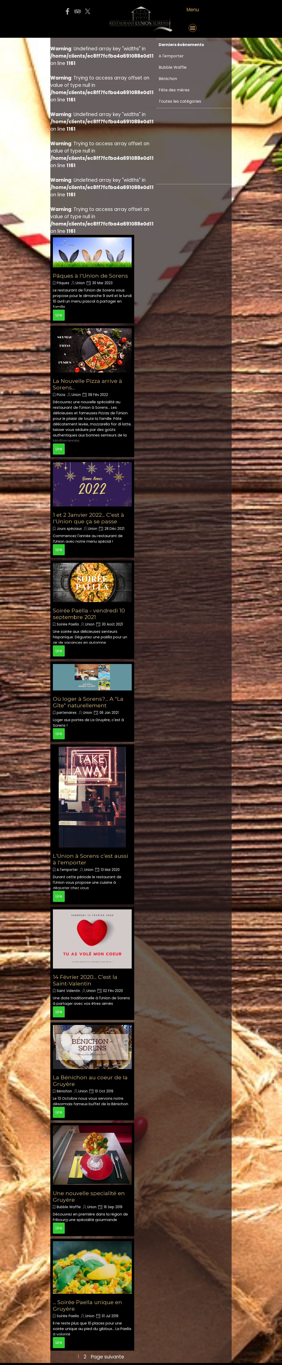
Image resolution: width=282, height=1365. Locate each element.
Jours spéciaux (69, 528)
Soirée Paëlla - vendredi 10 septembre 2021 (89, 613)
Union (80, 283)
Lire (58, 315)
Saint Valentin (68, 990)
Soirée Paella (68, 624)
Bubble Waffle (69, 1207)
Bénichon (64, 1091)
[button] (77, 28)
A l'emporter (67, 869)
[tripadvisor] (77, 11)
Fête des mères (174, 90)
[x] (87, 11)
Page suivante (107, 1356)
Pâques (63, 283)
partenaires (67, 712)
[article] (92, 279)
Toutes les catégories (180, 101)
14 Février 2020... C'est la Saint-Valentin (85, 980)
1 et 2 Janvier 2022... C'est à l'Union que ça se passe (88, 518)
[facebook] (67, 11)
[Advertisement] (174, 222)
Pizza (61, 394)
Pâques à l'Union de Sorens (90, 275)
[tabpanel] (193, 9)
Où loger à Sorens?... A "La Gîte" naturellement (88, 702)
